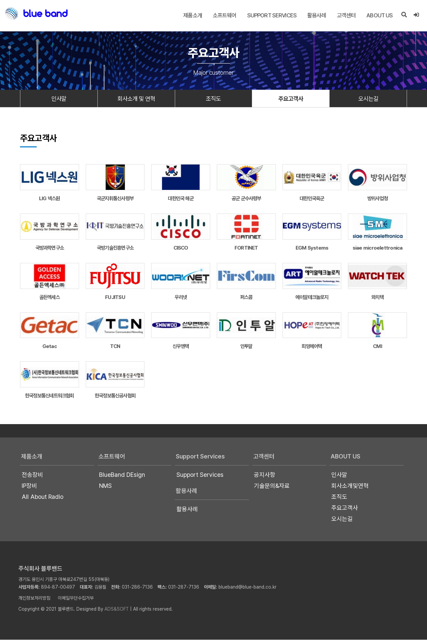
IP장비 (29, 486)
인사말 (59, 98)
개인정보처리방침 (34, 598)
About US (379, 15)
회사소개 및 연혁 (136, 98)
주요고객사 (291, 98)
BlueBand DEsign (122, 474)
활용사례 (316, 15)
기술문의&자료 (272, 486)
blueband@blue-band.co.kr (248, 587)
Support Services (272, 15)
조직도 (213, 98)
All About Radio (42, 497)
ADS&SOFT (116, 609)
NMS (105, 486)
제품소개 (192, 15)
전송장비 (32, 474)
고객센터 (346, 15)
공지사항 (264, 474)
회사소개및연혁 (350, 486)
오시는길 (368, 98)
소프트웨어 (225, 15)
